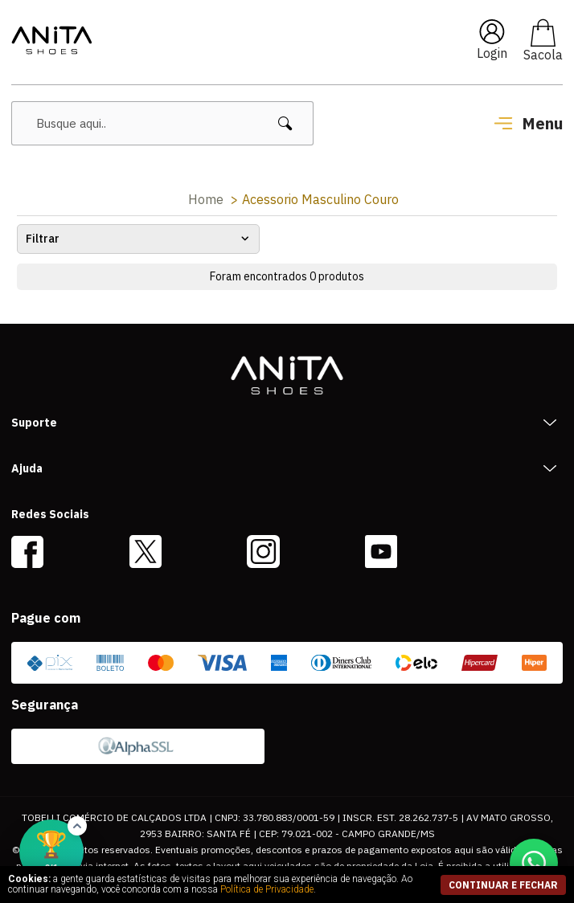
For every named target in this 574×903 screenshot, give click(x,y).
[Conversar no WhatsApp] (534, 863)
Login (492, 53)
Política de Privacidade (267, 889)
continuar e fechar (503, 885)
